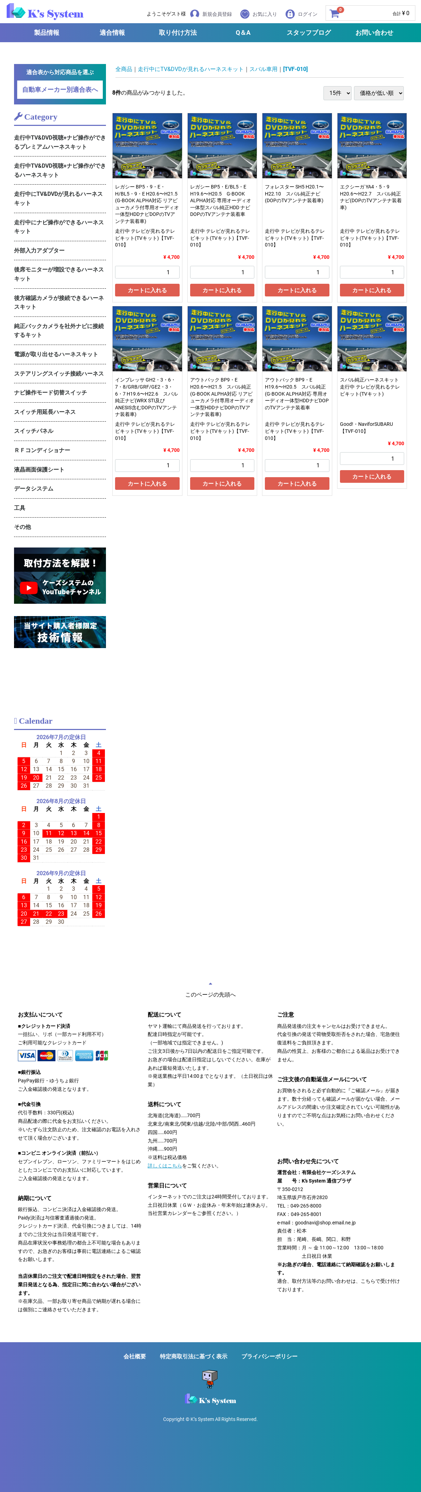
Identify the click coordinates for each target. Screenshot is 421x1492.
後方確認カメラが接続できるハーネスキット (59, 302)
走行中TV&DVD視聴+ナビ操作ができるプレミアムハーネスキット (60, 142)
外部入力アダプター (39, 250)
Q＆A (243, 32)
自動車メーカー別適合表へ (60, 89)
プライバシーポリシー (269, 1356)
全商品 (123, 69)
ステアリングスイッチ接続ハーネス (59, 373)
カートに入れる (147, 290)
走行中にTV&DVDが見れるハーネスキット (58, 198)
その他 (22, 527)
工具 (19, 508)
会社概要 (134, 1356)
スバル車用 (263, 69)
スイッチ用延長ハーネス (45, 412)
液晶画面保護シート (39, 469)
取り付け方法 (178, 32)
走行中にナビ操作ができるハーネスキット (59, 227)
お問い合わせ (374, 32)
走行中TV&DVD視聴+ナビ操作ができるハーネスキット (60, 170)
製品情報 (46, 32)
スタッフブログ (309, 32)
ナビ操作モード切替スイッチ (50, 392)
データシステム (33, 488)
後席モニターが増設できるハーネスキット (59, 274)
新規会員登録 (211, 14)
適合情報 (112, 32)
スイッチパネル (33, 431)
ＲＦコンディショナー (42, 450)
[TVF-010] (295, 69)
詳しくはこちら (165, 1165)
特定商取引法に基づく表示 (193, 1356)
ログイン (302, 14)
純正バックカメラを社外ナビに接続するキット (59, 331)
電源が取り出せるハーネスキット (56, 354)
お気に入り (258, 14)
